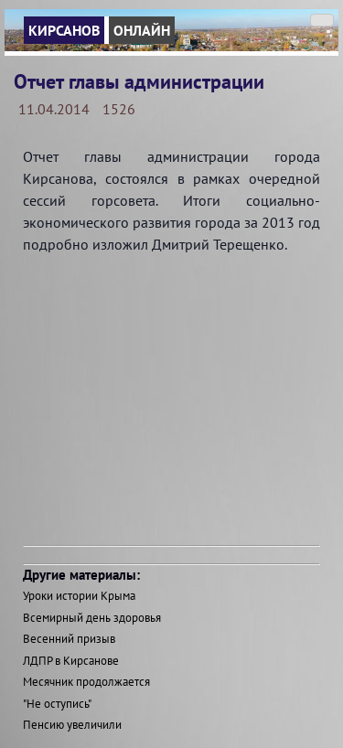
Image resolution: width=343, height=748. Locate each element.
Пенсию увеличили (72, 724)
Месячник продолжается (86, 681)
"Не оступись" (57, 703)
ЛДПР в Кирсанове (71, 660)
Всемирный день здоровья (92, 617)
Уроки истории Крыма (79, 596)
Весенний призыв (69, 638)
